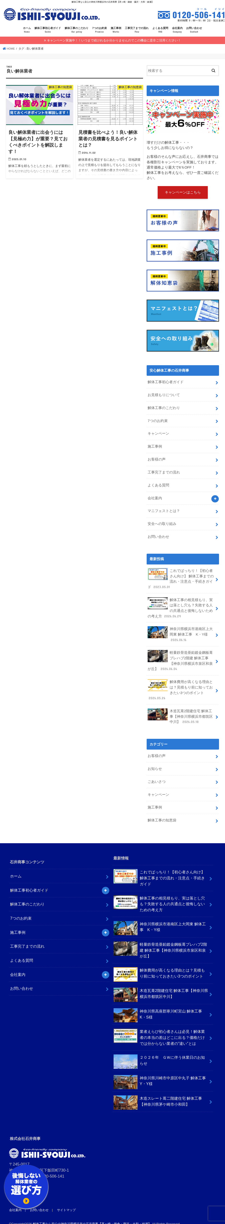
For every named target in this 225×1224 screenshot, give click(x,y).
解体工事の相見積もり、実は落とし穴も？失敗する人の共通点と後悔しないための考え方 (180, 604)
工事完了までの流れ (137, 29)
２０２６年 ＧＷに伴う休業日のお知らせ (159, 1054)
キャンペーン (158, 432)
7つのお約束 (99, 29)
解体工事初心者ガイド (48, 29)
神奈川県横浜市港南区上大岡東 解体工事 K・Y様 (180, 630)
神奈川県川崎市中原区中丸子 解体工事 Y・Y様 (162, 1075)
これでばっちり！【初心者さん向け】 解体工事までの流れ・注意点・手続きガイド (181, 575)
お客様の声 (157, 458)
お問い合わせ (194, 29)
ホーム (27, 29)
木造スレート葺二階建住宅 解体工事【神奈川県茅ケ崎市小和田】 (158, 1095)
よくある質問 (160, 29)
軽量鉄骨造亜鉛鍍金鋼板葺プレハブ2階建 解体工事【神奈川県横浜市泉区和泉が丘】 (180, 655)
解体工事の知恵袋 (162, 813)
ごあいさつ (157, 775)
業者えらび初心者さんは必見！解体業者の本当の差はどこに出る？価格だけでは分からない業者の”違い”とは (159, 1029)
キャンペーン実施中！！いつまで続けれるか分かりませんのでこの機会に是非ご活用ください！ (114, 40)
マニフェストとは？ (164, 508)
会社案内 (177, 29)
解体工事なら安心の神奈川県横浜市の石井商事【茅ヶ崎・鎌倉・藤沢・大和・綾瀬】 (92, 1216)
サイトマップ (66, 1202)
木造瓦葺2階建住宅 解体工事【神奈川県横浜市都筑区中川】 (180, 710)
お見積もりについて (164, 394)
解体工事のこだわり (76, 29)
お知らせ (155, 762)
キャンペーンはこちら (183, 192)
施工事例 (116, 29)
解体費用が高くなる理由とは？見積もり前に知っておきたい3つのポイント (180, 684)
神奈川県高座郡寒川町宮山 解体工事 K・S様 (160, 1008)
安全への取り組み (162, 521)
